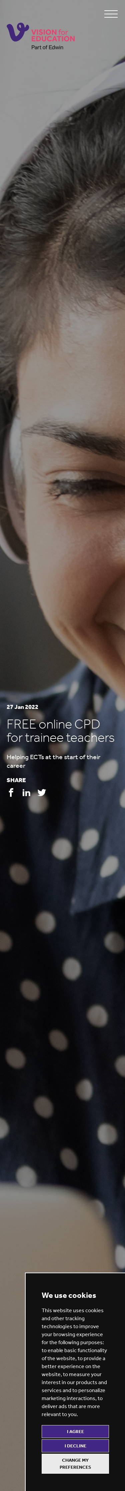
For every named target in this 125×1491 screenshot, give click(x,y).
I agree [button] (75, 1431)
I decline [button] (75, 1446)
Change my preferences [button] (75, 1463)
